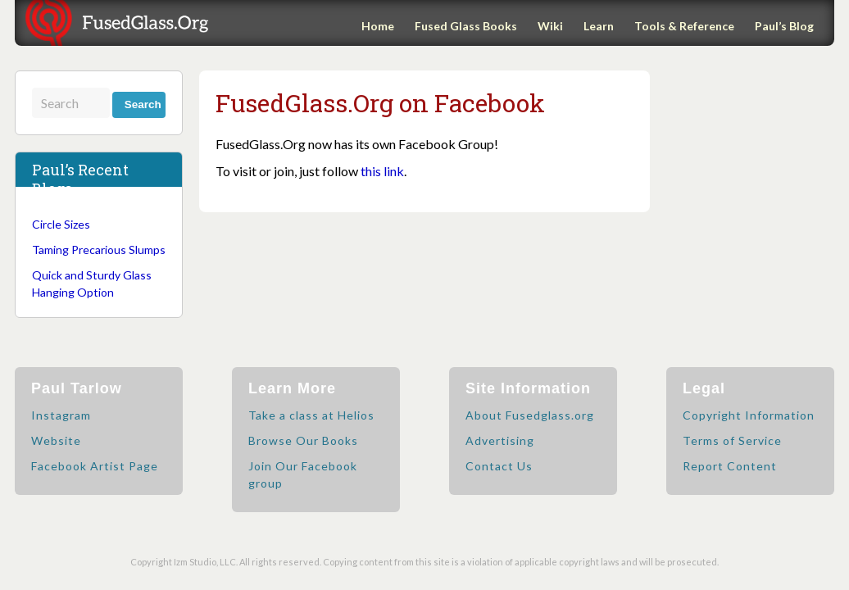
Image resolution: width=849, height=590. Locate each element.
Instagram (61, 415)
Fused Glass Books (466, 26)
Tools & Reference (684, 26)
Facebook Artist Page (94, 466)
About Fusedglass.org (529, 415)
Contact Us (499, 466)
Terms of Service (732, 440)
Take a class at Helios (311, 415)
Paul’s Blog (784, 26)
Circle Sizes (61, 224)
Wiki (550, 26)
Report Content (730, 466)
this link (382, 171)
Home (377, 26)
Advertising (499, 440)
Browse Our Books (303, 440)
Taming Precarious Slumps (99, 249)
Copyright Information (749, 415)
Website (56, 440)
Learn (598, 26)
